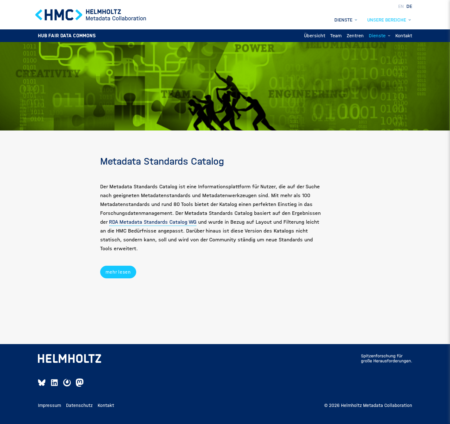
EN (401, 6)
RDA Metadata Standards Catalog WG (153, 222)
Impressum (49, 405)
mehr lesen (118, 272)
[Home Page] (91, 14)
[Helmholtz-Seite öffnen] (69, 358)
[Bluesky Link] (42, 382)
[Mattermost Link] (67, 382)
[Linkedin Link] (54, 382)
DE (409, 6)
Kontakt (106, 405)
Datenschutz (79, 405)
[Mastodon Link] (79, 383)
